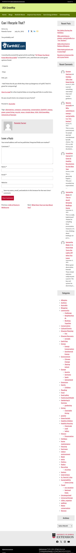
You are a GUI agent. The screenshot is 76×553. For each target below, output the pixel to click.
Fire (66, 333)
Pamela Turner (20, 123)
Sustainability (66, 480)
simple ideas (29, 112)
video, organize (66, 500)
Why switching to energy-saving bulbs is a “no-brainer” (65, 38)
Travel (63, 485)
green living (10, 112)
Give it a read (5, 92)
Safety (67, 431)
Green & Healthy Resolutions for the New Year (70, 164)
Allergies (64, 300)
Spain (67, 377)
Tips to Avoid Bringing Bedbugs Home (69, 202)
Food (62, 393)
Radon (63, 464)
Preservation (69, 436)
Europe (63, 369)
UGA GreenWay (8, 7)
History (63, 434)
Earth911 (44, 110)
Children (68, 387)
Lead (66, 428)
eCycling (68, 470)
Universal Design (67, 498)
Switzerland (69, 380)
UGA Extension (43, 549)
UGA (36, 112)
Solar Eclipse (65, 475)
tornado (67, 339)
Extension (64, 382)
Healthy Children (67, 421)
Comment (5, 146)
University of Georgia (8, 115)
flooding (64, 390)
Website (4, 182)
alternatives (9, 110)
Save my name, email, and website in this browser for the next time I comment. (27, 192)
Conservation (65, 326)
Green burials (65, 418)
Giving (63, 408)
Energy (63, 344)
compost (18, 110)
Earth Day (64, 341)
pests (63, 459)
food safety (65, 395)
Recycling (64, 467)
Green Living (69, 482)
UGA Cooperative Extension (17, 1)
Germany (68, 375)
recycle (17, 112)
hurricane (64, 449)
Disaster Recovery (67, 336)
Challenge (68, 313)
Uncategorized (66, 495)
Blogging (64, 308)
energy (50, 110)
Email (4, 175)
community (65, 310)
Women (63, 511)
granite (63, 416)
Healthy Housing (67, 423)
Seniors (63, 472)
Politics (63, 462)
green (3, 112)
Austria (67, 372)
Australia (12, 104)
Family (63, 385)
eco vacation (69, 488)
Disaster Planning (67, 331)
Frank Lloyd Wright (67, 398)
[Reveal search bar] (70, 1)
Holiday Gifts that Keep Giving (70, 79)
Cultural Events (66, 328)
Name (4, 167)
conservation (35, 110)
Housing (64, 446)
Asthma (64, 303)
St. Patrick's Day (66, 477)
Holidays (64, 439)
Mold (63, 457)
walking (64, 503)
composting (26, 110)
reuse (23, 112)
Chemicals (68, 426)
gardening (68, 405)
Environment (65, 357)
